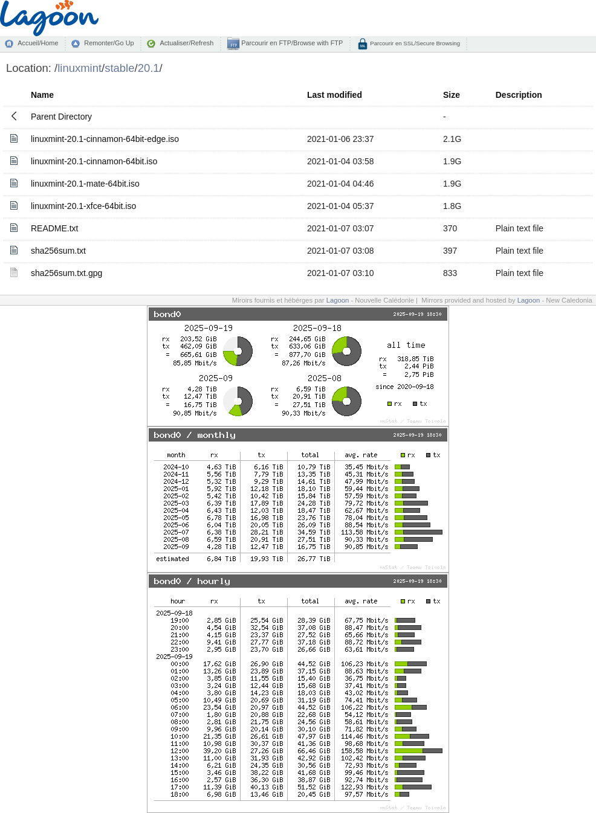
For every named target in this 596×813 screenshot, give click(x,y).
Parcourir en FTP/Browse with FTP (291, 43)
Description (519, 95)
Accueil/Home (38, 43)
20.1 (149, 68)
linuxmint (79, 68)
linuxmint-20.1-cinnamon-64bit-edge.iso (105, 139)
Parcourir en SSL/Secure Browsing (414, 43)
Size (451, 95)
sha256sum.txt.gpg (66, 273)
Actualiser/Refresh (186, 43)
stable (119, 68)
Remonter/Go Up (109, 43)
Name (42, 95)
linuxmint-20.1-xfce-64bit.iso (83, 206)
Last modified (334, 95)
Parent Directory (61, 116)
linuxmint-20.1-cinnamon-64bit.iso (94, 161)
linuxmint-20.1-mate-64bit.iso (85, 183)
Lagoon (337, 300)
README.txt (55, 228)
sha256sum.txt (58, 250)
